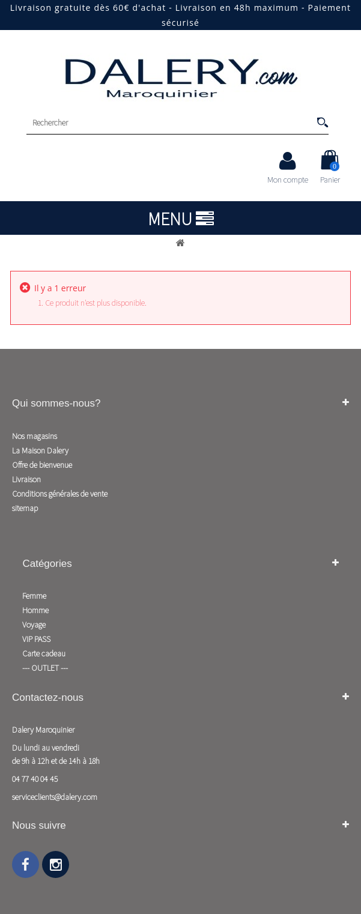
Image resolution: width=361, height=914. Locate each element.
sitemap (25, 508)
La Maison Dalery (40, 450)
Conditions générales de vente (60, 493)
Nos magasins (34, 436)
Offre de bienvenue (42, 464)
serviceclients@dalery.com (54, 796)
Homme (35, 610)
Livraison (26, 479)
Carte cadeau (43, 653)
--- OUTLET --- (45, 667)
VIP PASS (36, 639)
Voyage (34, 624)
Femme (34, 595)
